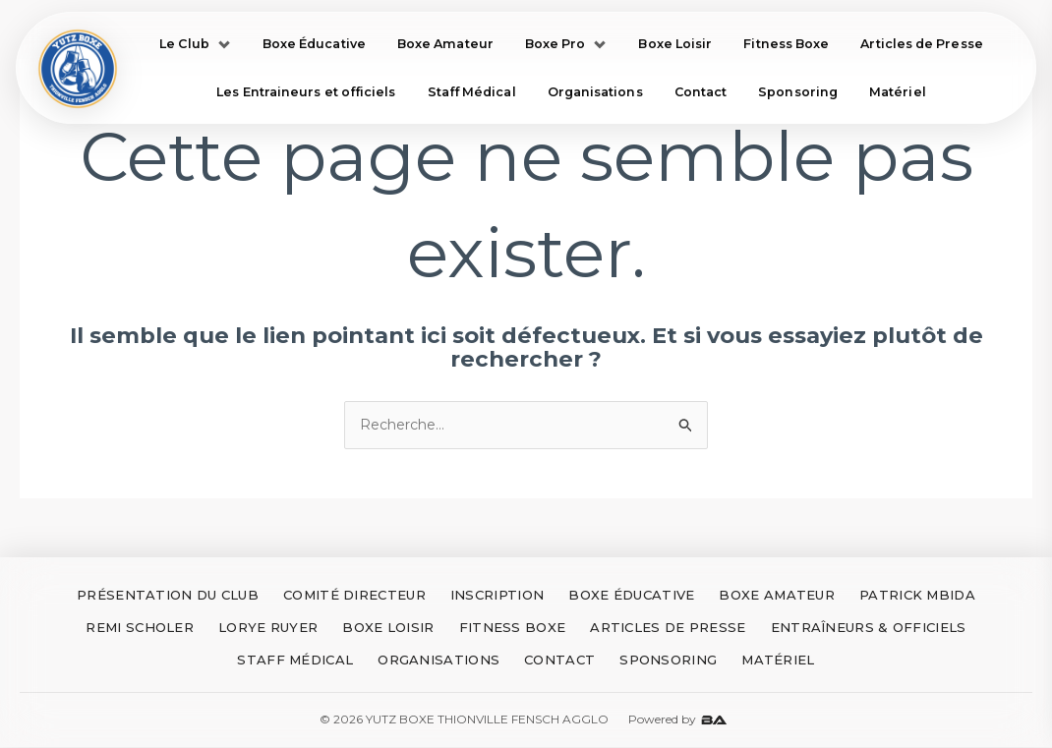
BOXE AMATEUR (777, 596)
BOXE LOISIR (388, 629)
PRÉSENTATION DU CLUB (168, 596)
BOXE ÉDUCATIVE (631, 596)
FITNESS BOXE (512, 629)
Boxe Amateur (445, 43)
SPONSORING (668, 660)
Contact (701, 93)
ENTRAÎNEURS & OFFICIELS (868, 629)
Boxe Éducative (314, 43)
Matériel (897, 93)
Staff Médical (472, 93)
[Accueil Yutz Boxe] (79, 70)
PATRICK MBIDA (917, 596)
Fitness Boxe (786, 43)
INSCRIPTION (497, 596)
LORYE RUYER (268, 629)
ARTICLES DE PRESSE (667, 629)
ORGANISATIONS (438, 660)
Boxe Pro (566, 43)
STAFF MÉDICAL (295, 660)
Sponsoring (798, 93)
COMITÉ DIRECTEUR (354, 596)
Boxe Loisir (675, 43)
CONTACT (559, 660)
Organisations (595, 93)
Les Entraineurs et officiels (305, 93)
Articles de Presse (921, 43)
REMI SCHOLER (140, 629)
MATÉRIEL (777, 660)
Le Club (195, 43)
